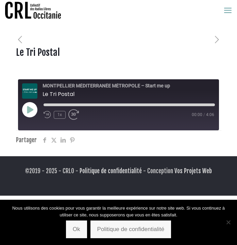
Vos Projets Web (193, 171)
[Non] (228, 222)
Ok (76, 229)
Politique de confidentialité (111, 171)
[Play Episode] (29, 109)
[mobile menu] (228, 10)
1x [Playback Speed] (59, 114)
